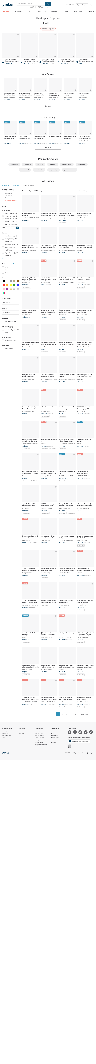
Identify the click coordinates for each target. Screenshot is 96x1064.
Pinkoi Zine (5, 733)
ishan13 (6, 141)
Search (48, 4)
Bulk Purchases (39, 733)
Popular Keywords (48, 159)
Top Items (48, 23)
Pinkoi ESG (54, 735)
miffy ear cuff (27, 164)
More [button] (3, 258)
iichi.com (53, 742)
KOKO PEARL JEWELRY (29, 250)
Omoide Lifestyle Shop (50, 379)
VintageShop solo (27, 572)
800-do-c (79, 669)
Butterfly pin (52, 164)
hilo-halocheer (68, 97)
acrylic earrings (54, 170)
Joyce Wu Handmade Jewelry (31, 443)
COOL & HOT (26, 282)
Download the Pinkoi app (79, 741)
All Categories (6, 731)
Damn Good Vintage (65, 508)
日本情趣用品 (39, 7)
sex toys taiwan (20, 7)
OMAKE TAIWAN (64, 605)
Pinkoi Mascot (55, 737)
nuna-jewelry (47, 218)
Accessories (5, 185)
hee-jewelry (65, 218)
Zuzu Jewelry (81, 282)
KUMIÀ (27, 508)
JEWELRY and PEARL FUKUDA (68, 476)
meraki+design (39, 170)
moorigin (43, 443)
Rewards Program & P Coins (41, 745)
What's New (48, 74)
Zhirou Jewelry (84, 218)
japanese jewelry (66, 164)
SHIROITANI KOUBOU (32, 218)
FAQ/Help (37, 731)
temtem (21, 141)
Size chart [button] (16, 264)
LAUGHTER (44, 605)
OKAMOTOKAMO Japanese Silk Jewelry (70, 282)
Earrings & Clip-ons (48, 29)
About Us (53, 731)
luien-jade (80, 572)
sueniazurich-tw (29, 411)
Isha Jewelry (26, 540)
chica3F (43, 347)
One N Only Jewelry (82, 637)
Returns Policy (39, 742)
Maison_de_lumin (27, 347)
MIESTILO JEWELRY (83, 476)
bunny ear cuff (25, 170)
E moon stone (26, 476)
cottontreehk (62, 314)
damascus (40, 164)
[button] (17, 228)
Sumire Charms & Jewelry (48, 250)
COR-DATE (47, 282)
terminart (61, 669)
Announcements (39, 735)
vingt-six (24, 637)
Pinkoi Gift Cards (6, 735)
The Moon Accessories (83, 347)
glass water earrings (69, 170)
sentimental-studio (46, 314)
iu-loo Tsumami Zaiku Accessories (68, 379)
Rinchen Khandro (84, 141)
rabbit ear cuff (81, 164)
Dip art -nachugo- (39, 97)
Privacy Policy (39, 740)
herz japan (47, 7)
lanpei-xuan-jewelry (46, 508)
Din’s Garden (83, 314)
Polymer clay (14, 164)
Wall (3, 737)
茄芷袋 (32, 7)
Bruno (27, 7)
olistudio (79, 250)
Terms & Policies (39, 737)
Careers (53, 740)
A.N (65, 141)
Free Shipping (48, 117)
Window (4, 740)
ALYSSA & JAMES (64, 572)
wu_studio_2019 (45, 411)
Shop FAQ (21, 733)
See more (48, 106)
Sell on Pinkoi (70, 5)
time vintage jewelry (9, 97)
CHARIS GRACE (27, 669)
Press (52, 733)
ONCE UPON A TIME (47, 637)
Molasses (28, 314)
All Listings (48, 181)
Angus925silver (48, 476)
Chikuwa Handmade (28, 379)
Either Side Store (82, 540)
